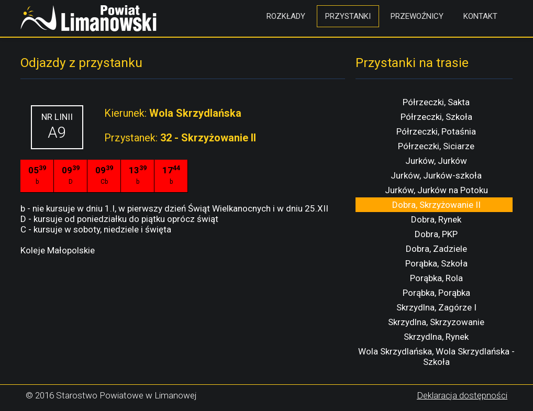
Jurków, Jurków (436, 160)
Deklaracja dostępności (462, 395)
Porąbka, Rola (436, 278)
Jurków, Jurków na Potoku (436, 190)
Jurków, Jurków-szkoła (436, 175)
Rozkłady (285, 16)
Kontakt (480, 16)
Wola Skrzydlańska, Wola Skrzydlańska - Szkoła (436, 356)
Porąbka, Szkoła (436, 263)
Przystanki (348, 16)
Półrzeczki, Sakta (436, 102)
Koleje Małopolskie (57, 250)
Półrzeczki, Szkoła (436, 117)
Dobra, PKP (436, 234)
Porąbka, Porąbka (436, 292)
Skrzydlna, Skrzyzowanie (436, 322)
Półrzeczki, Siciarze (436, 146)
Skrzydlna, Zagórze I (436, 307)
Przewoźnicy (417, 16)
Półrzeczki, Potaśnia (436, 131)
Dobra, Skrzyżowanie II (436, 204)
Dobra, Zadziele (436, 248)
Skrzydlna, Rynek (436, 336)
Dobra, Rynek (436, 219)
